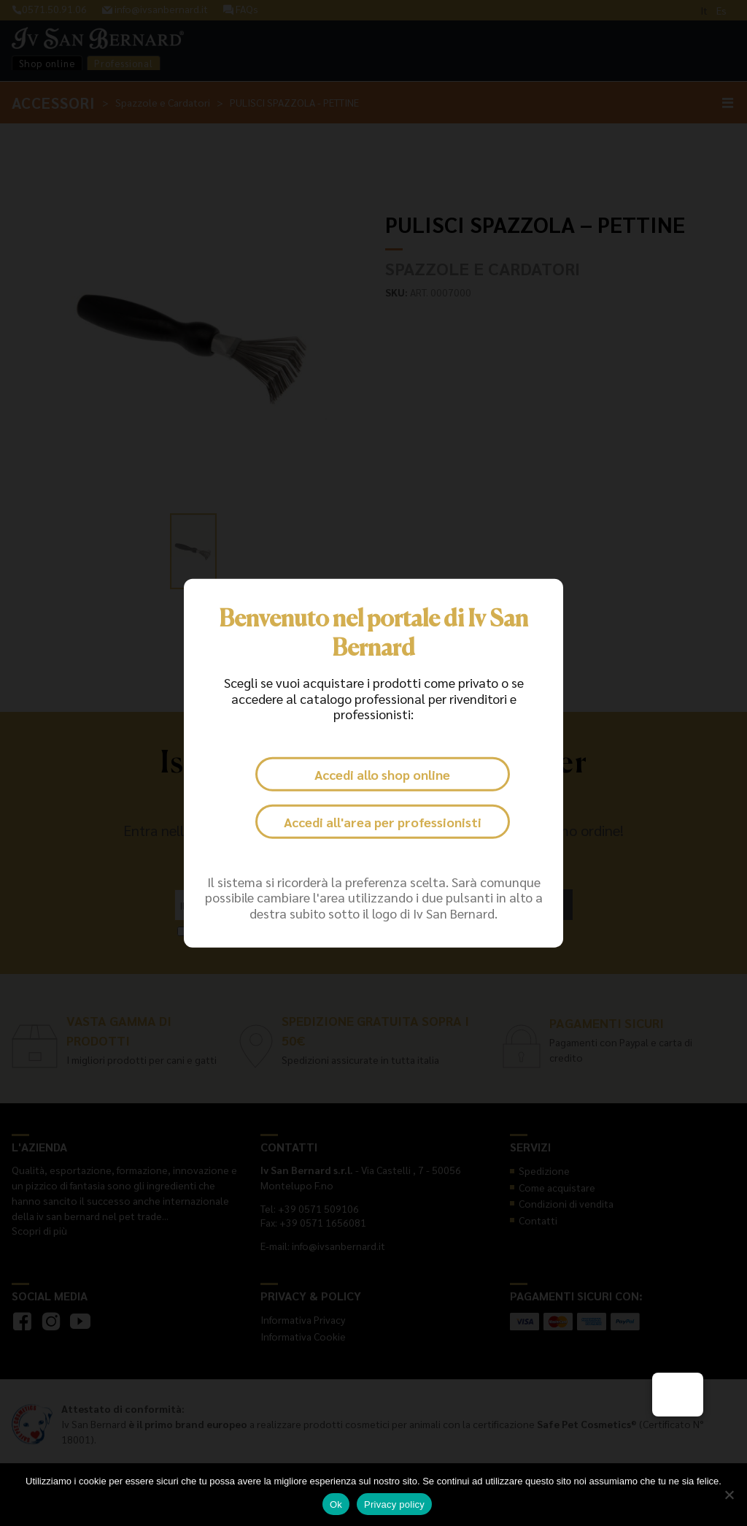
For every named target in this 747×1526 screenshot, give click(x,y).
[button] (677, 1394)
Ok (336, 1504)
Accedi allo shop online (382, 774)
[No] (728, 1494)
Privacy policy (394, 1504)
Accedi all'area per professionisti (382, 821)
